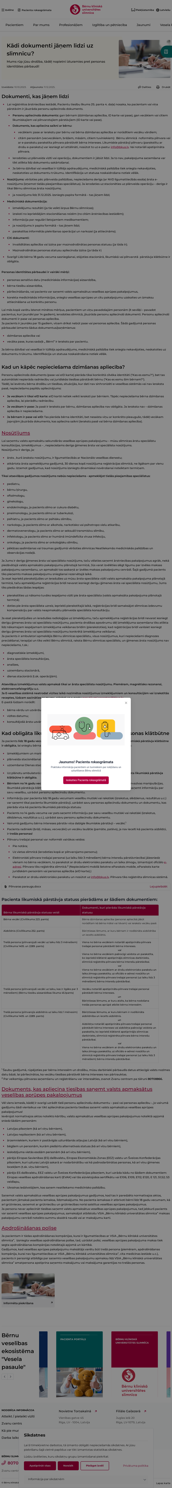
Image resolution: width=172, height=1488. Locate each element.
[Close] (126, 702)
